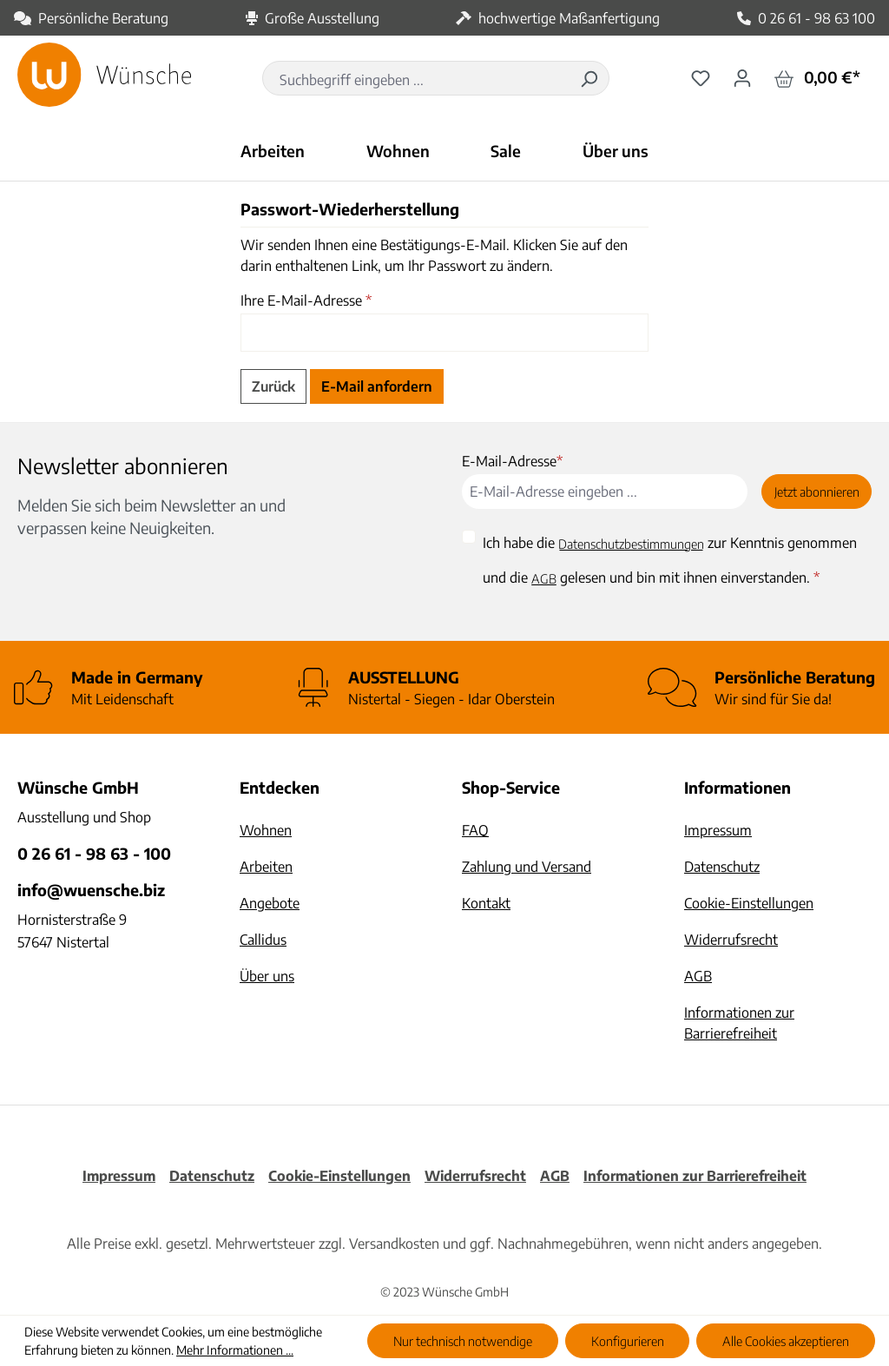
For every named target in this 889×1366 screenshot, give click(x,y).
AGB (543, 578)
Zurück (273, 386)
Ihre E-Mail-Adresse (306, 300)
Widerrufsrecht (731, 939)
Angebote (270, 903)
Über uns (267, 976)
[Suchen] (589, 78)
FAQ (475, 830)
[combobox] (416, 80)
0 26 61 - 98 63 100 (816, 18)
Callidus (263, 939)
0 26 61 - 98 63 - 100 (94, 853)
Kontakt (486, 903)
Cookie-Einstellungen (748, 903)
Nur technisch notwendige (462, 1341)
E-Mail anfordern (376, 386)
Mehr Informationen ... (234, 1350)
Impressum (718, 830)
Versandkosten (394, 1243)
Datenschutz (722, 866)
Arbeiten (266, 866)
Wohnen (266, 830)
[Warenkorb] (817, 78)
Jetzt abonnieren (816, 491)
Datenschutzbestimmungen (631, 543)
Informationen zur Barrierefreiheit (695, 1176)
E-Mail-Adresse (512, 461)
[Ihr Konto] (742, 77)
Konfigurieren (627, 1341)
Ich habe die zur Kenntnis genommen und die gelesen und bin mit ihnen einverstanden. (670, 561)
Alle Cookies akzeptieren (785, 1341)
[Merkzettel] (700, 77)
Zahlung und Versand (526, 866)
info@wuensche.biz (91, 890)
